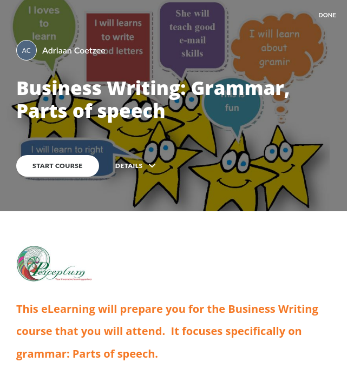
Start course (57, 166)
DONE (327, 14)
